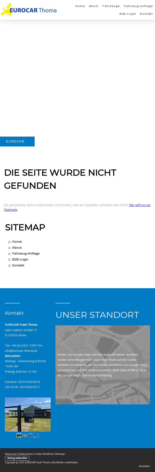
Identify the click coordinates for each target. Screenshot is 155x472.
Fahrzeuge (111, 6)
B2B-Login (128, 13)
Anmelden (144, 466)
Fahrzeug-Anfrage (138, 6)
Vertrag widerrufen (17, 458)
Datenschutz (26, 454)
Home (80, 6)
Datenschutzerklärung (97, 375)
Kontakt (146, 13)
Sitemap (59, 454)
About (94, 6)
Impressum (11, 454)
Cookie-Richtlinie (43, 454)
